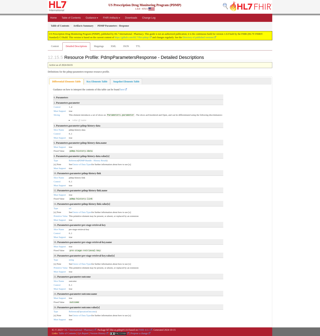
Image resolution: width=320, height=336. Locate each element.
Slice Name (59, 130)
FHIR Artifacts (111, 17)
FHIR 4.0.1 (143, 329)
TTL (138, 46)
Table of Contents (71, 17)
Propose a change (139, 333)
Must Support (60, 111)
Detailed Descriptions (76, 46)
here (122, 89)
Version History (98, 333)
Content (55, 46)
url (70, 208)
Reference (73, 160)
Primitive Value (61, 216)
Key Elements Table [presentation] (97, 81)
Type (56, 160)
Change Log (148, 17)
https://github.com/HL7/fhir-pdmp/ (132, 37)
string (71, 260)
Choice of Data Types (81, 164)
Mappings (99, 46)
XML (113, 46)
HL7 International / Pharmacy (79, 329)
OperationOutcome (87, 311)
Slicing (57, 115)
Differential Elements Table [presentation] (66, 81)
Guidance (92, 17)
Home (53, 17)
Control (57, 107)
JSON (126, 46)
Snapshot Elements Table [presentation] (126, 81)
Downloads (131, 17)
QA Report (83, 333)
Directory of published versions (198, 37)
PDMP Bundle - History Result (93, 160)
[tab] (66, 81)
